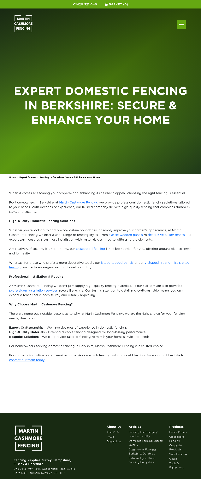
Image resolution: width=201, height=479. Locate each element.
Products (176, 426)
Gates (173, 458)
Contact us (113, 441)
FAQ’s (110, 436)
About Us (113, 426)
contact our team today (27, 360)
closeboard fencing (90, 248)
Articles (135, 426)
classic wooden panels (126, 235)
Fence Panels (178, 432)
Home (12, 177)
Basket (116, 4)
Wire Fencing (178, 454)
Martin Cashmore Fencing (78, 202)
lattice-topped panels (117, 262)
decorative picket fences (166, 235)
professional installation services (33, 290)
